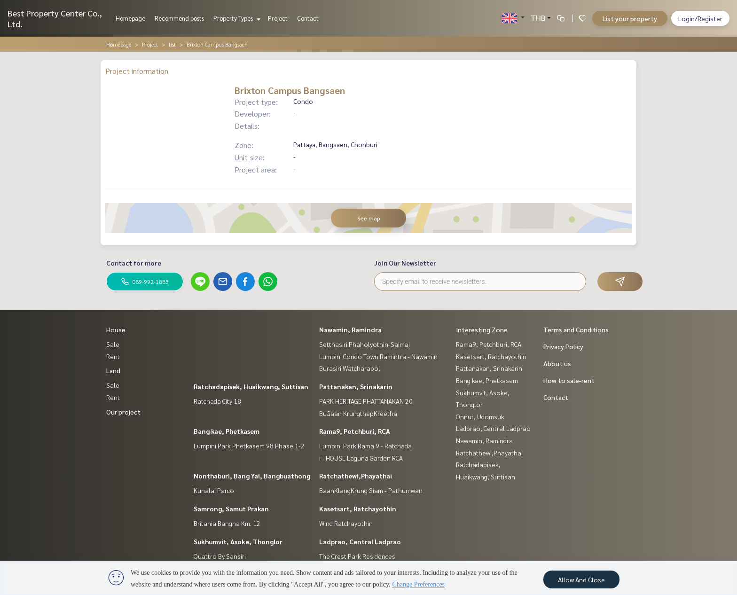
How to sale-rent (569, 380)
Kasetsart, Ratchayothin (357, 508)
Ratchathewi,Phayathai (355, 475)
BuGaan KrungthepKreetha (358, 413)
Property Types (235, 18)
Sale (112, 344)
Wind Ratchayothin (346, 523)
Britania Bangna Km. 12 (227, 523)
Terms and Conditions (576, 329)
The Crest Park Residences (357, 556)
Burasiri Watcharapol (349, 368)
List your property (630, 18)
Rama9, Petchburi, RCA (354, 431)
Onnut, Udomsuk (480, 416)
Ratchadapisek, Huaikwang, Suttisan (251, 386)
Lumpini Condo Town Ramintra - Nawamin (378, 356)
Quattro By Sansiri (220, 556)
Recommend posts (179, 18)
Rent (113, 356)
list (172, 44)
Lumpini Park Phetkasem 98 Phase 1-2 (249, 445)
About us (557, 363)
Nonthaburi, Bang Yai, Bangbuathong (252, 475)
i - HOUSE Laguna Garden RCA (361, 458)
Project (278, 18)
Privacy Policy (563, 346)
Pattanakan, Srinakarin (355, 386)
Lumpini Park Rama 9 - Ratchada (365, 445)
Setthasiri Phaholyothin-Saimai (364, 344)
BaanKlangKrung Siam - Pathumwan (371, 490)
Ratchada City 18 (217, 401)
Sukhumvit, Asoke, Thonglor (238, 541)
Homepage (130, 18)
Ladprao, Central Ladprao (360, 541)
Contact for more (133, 262)
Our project (123, 411)
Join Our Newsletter (405, 262)
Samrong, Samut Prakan (231, 508)
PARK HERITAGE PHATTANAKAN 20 (366, 401)
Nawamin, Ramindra (350, 329)
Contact (308, 18)
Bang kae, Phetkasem (226, 431)
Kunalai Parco (214, 490)
